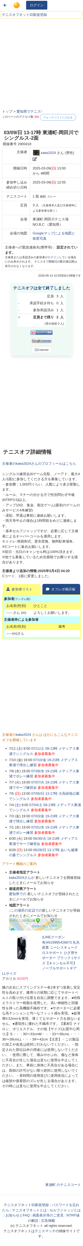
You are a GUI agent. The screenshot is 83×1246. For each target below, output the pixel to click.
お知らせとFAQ (18, 1215)
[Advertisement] (41, 62)
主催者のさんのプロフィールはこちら (39, 464)
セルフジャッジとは (65, 1210)
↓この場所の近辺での (25, 910)
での (18, 894)
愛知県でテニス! (29, 111)
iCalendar (41, 349)
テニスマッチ (45, 1231)
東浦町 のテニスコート (63, 1185)
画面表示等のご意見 (48, 1215)
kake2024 (48, 153)
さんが (22, 878)
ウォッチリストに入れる (58, 117)
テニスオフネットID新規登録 (24, 15)
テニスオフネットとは (29, 1210)
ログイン (37, 5)
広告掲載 (48, 1221)
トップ (7, 111)
